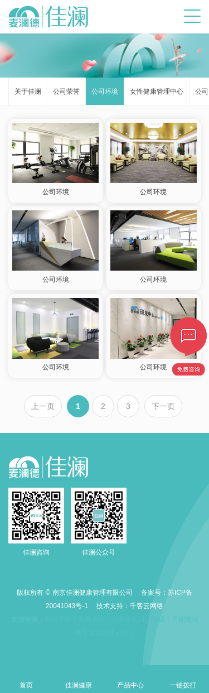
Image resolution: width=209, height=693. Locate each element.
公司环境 (104, 91)
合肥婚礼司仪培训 (138, 619)
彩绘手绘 (58, 619)
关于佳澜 (27, 91)
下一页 (163, 406)
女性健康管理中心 (156, 91)
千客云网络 (146, 606)
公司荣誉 (66, 91)
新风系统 (91, 619)
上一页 (43, 406)
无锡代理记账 (108, 633)
